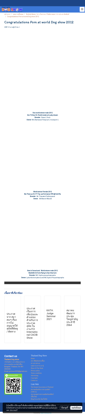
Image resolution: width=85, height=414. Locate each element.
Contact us (34, 380)
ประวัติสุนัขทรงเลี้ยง (38, 361)
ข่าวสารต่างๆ (35, 363)
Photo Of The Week (37, 368)
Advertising (34, 375)
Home (33, 358)
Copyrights (34, 378)
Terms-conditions (36, 373)
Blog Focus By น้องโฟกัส (39, 399)
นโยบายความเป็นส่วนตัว (49, 408)
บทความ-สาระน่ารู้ (37, 366)
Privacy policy (35, 370)
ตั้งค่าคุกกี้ (64, 408)
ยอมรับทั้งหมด (76, 408)
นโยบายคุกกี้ (13, 410)
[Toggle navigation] (82, 9)
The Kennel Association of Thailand (42, 387)
